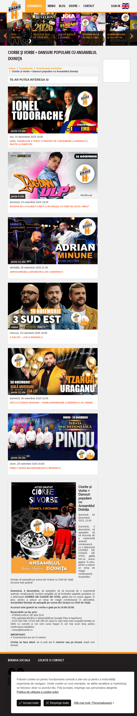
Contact (88, 6)
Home (12, 68)
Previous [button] (6, 29)
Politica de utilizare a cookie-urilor (38, 692)
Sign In (115, 6)
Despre (74, 6)
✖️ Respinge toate (57, 702)
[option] (68, 30)
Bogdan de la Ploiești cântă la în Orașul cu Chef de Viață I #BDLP (49, 206)
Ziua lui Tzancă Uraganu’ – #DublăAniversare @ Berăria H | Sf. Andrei (51, 403)
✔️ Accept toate (29, 702)
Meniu (51, 6)
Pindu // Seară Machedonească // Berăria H (35, 468)
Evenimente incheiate (49, 68)
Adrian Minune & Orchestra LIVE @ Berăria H (36, 272)
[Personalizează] (94, 703)
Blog (62, 6)
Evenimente (35, 6)
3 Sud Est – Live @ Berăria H (26, 337)
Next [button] (131, 29)
